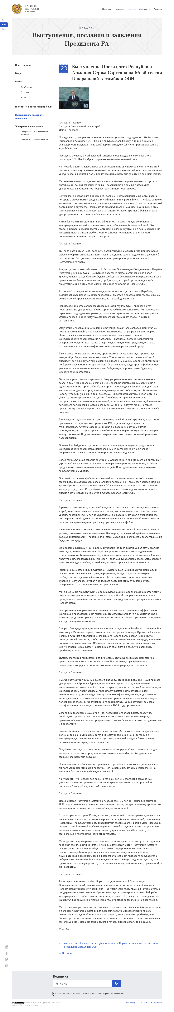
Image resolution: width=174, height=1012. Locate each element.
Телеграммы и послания (29, 126)
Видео (18, 73)
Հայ (3, 20)
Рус (4, 24)
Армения (158, 8)
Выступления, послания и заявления (29, 116)
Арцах (23, 97)
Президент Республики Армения (32, 9)
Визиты (19, 81)
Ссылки (143, 1002)
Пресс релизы (23, 65)
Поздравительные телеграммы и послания (36, 133)
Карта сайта (156, 1002)
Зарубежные (26, 87)
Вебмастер (130, 1002)
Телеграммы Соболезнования (34, 139)
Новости (132, 8)
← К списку (65, 953)
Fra (3, 33)
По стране (25, 92)
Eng (3, 29)
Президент (107, 8)
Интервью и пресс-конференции (33, 106)
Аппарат (120, 8)
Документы (144, 8)
